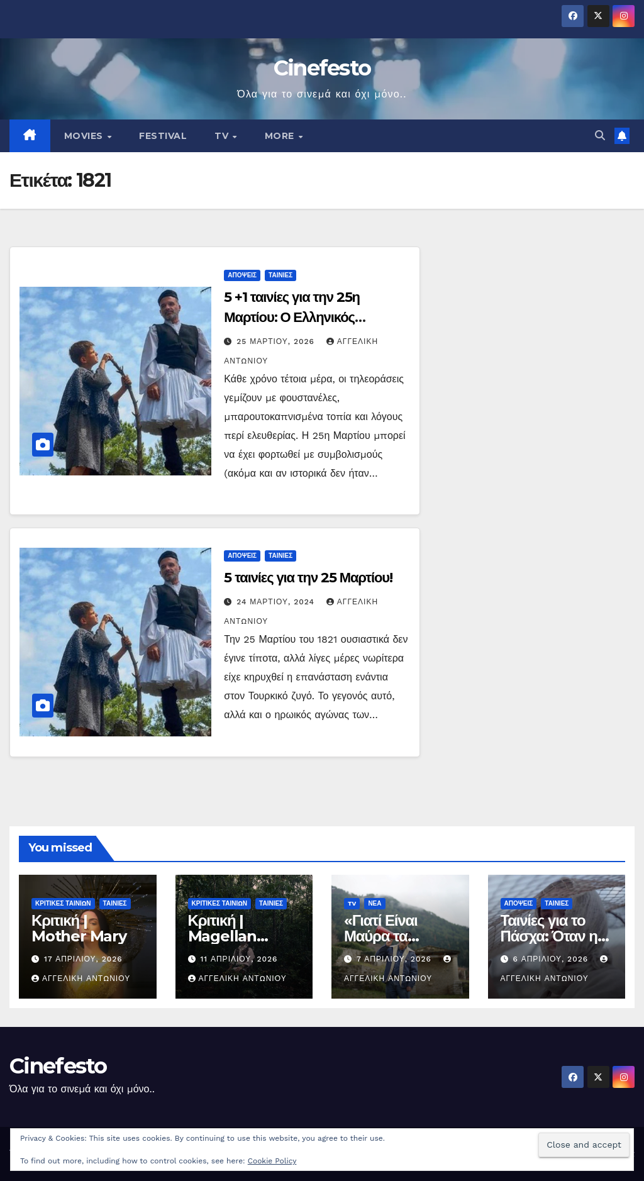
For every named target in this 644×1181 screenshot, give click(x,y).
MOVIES (85, 135)
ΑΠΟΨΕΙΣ (242, 275)
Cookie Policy (272, 1160)
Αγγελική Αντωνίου (80, 978)
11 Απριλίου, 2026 (238, 959)
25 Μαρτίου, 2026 (277, 341)
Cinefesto (322, 68)
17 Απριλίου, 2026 (83, 959)
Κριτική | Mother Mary (78, 928)
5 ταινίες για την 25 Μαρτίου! (308, 577)
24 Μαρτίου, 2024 (277, 601)
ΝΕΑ (374, 903)
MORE (281, 135)
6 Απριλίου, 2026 (552, 959)
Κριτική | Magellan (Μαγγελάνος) (233, 936)
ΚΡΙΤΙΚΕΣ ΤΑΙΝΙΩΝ (63, 903)
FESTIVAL (163, 135)
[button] (600, 135)
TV (222, 135)
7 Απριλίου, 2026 (396, 959)
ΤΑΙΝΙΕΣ (280, 275)
